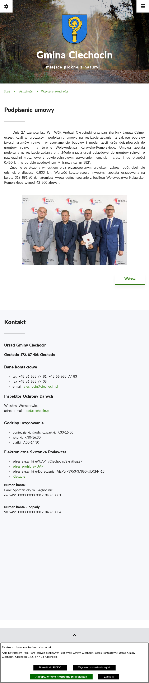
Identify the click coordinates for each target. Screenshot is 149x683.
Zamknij (109, 676)
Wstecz (129, 278)
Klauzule (19, 476)
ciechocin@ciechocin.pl (41, 386)
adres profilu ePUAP (28, 466)
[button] (142, 6)
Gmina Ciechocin (74, 58)
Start (7, 91)
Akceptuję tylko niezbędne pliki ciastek (61, 676)
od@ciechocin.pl (37, 410)
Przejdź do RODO (50, 667)
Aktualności (26, 91)
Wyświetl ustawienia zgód (94, 667)
